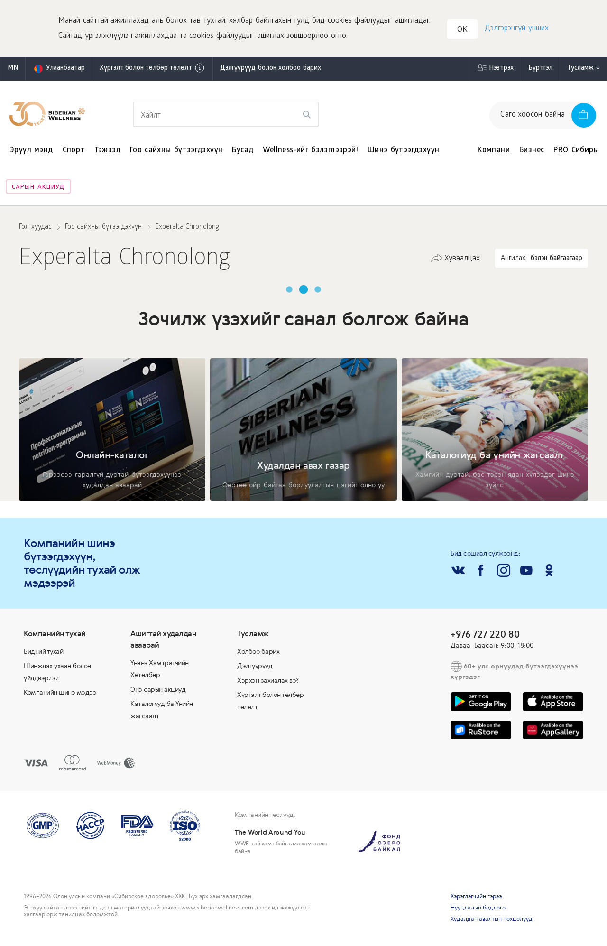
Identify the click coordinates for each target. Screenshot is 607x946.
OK (462, 30)
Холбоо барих (258, 651)
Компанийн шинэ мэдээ (60, 692)
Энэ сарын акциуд (157, 689)
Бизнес (531, 150)
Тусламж (580, 69)
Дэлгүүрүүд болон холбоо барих (270, 69)
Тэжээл (107, 150)
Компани (494, 150)
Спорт (74, 150)
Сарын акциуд (38, 187)
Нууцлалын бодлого (478, 907)
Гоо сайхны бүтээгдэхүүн (176, 150)
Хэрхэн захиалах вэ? (268, 680)
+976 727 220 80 (485, 634)
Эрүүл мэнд (31, 150)
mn (13, 69)
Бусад (242, 150)
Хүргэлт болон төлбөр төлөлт (152, 68)
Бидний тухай (43, 651)
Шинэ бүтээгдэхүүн (403, 150)
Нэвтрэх (501, 69)
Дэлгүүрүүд (254, 665)
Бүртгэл (540, 69)
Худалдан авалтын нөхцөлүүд (492, 919)
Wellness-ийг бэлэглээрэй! (310, 150)
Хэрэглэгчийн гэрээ (476, 896)
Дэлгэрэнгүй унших (517, 28)
